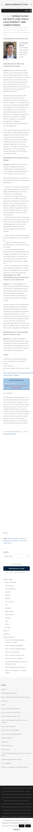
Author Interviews (21, 28)
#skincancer (22, 538)
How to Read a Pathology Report (15, 649)
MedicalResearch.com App (16, 568)
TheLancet (23, 541)
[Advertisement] (16, 483)
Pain (6, 621)
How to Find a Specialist (12, 652)
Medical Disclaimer (6, 738)
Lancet (26, 30)
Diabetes (8, 595)
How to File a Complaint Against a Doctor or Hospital (14, 721)
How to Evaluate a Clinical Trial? (14, 655)
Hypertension (9, 611)
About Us (6, 631)
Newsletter (4, 742)
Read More (16, 829)
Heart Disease (9, 602)
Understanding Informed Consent (15, 667)
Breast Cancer (9, 585)
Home (3, 705)
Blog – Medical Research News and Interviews (15, 697)
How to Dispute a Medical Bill (14, 645)
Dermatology (19, 30)
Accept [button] (21, 826)
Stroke (7, 624)
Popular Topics (7, 579)
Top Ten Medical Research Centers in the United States (16, 754)
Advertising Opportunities (9, 693)
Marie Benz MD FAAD (9, 434)
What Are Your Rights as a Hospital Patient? (14, 767)
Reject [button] (28, 826)
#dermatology (13, 538)
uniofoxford (7, 543)
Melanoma (6, 32)
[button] (27, 11)
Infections (8, 608)
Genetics (7, 598)
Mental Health (9, 614)
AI (18, 541)
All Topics (8, 627)
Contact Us (6, 634)
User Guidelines (6, 763)
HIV (6, 605)
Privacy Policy (5, 749)
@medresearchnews (10, 541)
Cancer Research (8, 30)
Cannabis (7, 592)
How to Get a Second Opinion (14, 658)
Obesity (7, 618)
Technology (14, 32)
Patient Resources (9, 637)
